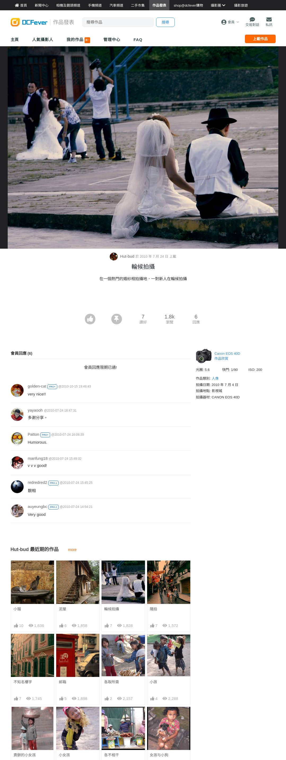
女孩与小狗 (159, 716)
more (72, 550)
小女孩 (64, 755)
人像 (215, 378)
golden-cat (37, 386)
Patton (33, 434)
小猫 (17, 609)
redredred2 (37, 482)
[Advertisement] (143, 299)
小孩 (153, 682)
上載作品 (260, 39)
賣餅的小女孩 (25, 755)
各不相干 (111, 716)
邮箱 (62, 682)
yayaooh (35, 410)
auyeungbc (37, 506)
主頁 (15, 39)
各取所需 (111, 682)
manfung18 (38, 458)
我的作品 (78, 40)
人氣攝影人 (42, 39)
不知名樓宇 (23, 682)
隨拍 (153, 609)
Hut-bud (122, 256)
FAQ (138, 39)
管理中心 (111, 39)
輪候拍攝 (111, 609)
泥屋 (62, 609)
